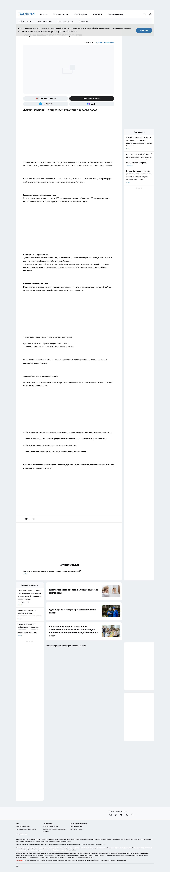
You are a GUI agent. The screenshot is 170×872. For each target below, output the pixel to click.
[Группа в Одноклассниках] (116, 815)
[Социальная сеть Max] (91, 104)
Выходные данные (21, 834)
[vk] (26, 518)
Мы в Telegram (80, 14)
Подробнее (72, 850)
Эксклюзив (83, 21)
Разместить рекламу (76, 829)
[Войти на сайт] (150, 14)
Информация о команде (23, 826)
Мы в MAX (97, 14)
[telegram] (34, 518)
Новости (44, 14)
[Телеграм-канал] (45, 104)
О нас (17, 823)
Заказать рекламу (116, 14)
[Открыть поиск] (144, 14)
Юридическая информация (78, 823)
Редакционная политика (50, 826)
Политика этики (48, 823)
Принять (144, 30)
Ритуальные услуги (65, 21)
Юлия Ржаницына (105, 42)
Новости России (61, 14)
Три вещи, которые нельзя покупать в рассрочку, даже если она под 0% (68, 572)
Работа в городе (25, 21)
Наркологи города (45, 21)
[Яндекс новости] (45, 98)
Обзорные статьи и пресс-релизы (26, 829)
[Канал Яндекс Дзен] (91, 98)
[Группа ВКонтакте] (110, 815)
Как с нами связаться (76, 826)
